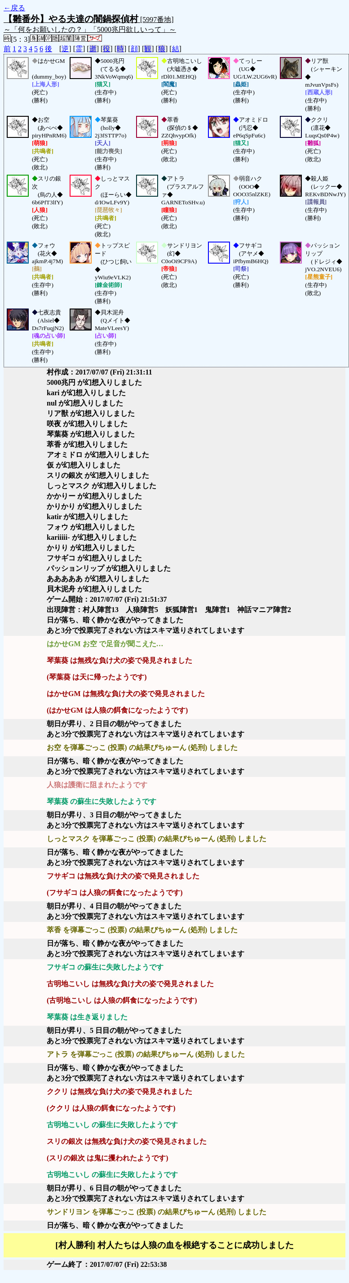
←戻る (14, 8)
